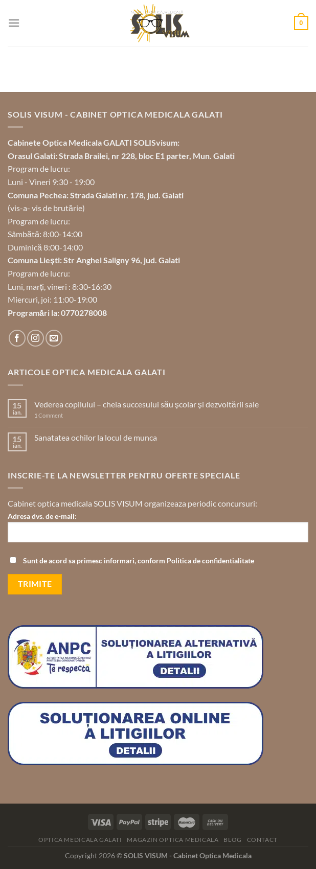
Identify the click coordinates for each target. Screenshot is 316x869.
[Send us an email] (54, 338)
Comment (48, 415)
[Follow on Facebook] (17, 338)
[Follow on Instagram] (35, 338)
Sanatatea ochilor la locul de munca (95, 437)
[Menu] (14, 22)
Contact (262, 839)
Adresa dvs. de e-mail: (158, 531)
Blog (232, 839)
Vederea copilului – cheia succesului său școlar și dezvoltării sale (146, 404)
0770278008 (84, 312)
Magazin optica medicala (172, 839)
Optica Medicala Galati (80, 839)
